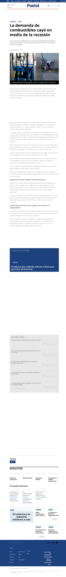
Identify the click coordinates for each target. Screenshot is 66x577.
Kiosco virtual (48, 559)
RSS (49, 564)
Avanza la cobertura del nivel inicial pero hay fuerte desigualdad (53, 533)
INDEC (12, 462)
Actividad (12, 510)
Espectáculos (43, 1)
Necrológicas (21, 559)
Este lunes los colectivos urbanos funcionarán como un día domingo (25, 351)
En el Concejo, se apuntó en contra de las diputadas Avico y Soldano (40, 533)
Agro (28, 553)
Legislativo (38, 527)
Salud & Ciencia (27, 478)
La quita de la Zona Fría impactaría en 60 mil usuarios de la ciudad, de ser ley (53, 516)
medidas (37, 497)
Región (24, 1)
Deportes (29, 1)
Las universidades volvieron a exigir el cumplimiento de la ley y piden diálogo (26, 383)
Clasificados (48, 562)
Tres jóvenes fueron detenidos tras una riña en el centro (26, 340)
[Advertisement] (47, 109)
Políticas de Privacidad (24, 568)
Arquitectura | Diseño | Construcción (52, 479)
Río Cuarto (18, 1)
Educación (51, 527)
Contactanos (48, 557)
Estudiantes (38, 509)
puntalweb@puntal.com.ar (17, 572)
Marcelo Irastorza (21, 388)
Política (11, 562)
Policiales (36, 1)
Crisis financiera (13, 497)
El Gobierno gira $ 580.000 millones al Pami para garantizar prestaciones (32, 268)
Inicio (12, 1)
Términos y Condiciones (14, 568)
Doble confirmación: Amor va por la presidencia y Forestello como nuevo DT (40, 516)
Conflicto (25, 497)
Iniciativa (51, 509)
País (19, 557)
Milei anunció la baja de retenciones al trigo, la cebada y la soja (40, 495)
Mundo (28, 551)
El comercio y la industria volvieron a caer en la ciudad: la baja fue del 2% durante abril (21, 521)
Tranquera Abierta (38, 478)
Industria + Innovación (13, 478)
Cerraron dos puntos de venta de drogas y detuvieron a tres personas (25, 373)
